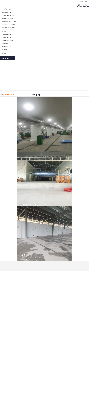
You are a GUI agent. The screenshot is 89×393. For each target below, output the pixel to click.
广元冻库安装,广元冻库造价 (9, 42)
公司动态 (56, 14)
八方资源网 (13, 384)
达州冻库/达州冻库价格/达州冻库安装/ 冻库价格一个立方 (31, 366)
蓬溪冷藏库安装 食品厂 (6, 97)
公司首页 (7, 14)
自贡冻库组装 (5, 61)
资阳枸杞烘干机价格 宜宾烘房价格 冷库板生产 (8, 94)
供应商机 (19, 14)
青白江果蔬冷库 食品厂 (6, 79)
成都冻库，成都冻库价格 (8, 33)
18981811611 (59, 47)
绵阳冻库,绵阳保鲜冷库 (19, 18)
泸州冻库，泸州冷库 (7, 55)
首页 (7, 18)
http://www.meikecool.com (25, 327)
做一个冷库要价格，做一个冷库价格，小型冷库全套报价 (66, 366)
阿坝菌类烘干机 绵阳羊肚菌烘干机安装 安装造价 (8, 103)
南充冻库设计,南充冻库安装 (9, 46)
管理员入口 (22, 384)
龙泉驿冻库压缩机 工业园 (7, 82)
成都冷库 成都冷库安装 (9, 366)
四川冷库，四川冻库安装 (8, 30)
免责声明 (18, 384)
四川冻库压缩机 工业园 (6, 100)
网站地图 (28, 384)
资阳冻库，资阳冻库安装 (8, 52)
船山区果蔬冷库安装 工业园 (7, 91)
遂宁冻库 (4, 49)
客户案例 (69, 14)
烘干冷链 (4, 71)
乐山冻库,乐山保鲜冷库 (7, 58)
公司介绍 (44, 14)
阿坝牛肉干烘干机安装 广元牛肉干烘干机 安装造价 (8, 85)
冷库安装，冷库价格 (7, 27)
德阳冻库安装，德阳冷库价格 (9, 39)
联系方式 (81, 14)
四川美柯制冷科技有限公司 (10, 382)
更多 (14, 76)
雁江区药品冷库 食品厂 (6, 88)
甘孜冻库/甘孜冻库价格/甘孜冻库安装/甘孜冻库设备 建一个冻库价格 (51, 366)
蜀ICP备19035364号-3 (18, 380)
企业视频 (31, 14)
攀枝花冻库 (5, 68)
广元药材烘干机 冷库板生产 (7, 106)
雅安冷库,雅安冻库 (6, 64)
